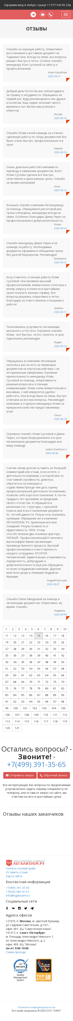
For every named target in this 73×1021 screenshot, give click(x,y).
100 (15, 708)
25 (54, 642)
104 (53, 708)
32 (46, 649)
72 (46, 682)
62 (30, 675)
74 (62, 682)
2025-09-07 (53, 584)
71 (38, 682)
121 (17, 728)
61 (22, 675)
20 (14, 642)
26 (62, 642)
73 (54, 682)
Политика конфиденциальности (36, 1007)
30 (30, 649)
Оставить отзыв (17, 872)
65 (54, 675)
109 (36, 715)
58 (62, 668)
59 (6, 675)
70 (30, 682)
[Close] (70, 5)
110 (45, 715)
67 (6, 682)
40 (46, 655)
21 (22, 642)
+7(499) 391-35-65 (36, 764)
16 (46, 635)
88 (46, 695)
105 (63, 708)
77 (22, 688)
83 (6, 695)
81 (54, 688)
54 (30, 668)
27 (6, 649)
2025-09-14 (60, 228)
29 (22, 649)
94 (30, 701)
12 (14, 635)
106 (7, 715)
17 (54, 635)
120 (7, 728)
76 (14, 688)
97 (54, 701)
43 (6, 662)
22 (30, 642)
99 (6, 708)
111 (55, 715)
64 (46, 675)
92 (14, 701)
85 (22, 695)
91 (6, 701)
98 (62, 701)
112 (64, 715)
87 (38, 695)
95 (38, 701)
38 (30, 655)
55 (38, 668)
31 (38, 649)
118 (55, 721)
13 (22, 635)
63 (38, 675)
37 (22, 655)
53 (22, 668)
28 (14, 649)
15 (38, 635)
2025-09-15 (60, 190)
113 (7, 721)
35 (6, 655)
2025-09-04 (60, 614)
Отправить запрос (20, 775)
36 (14, 655)
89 (54, 695)
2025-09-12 (60, 262)
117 (45, 721)
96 (46, 701)
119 (64, 721)
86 (30, 695)
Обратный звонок (53, 775)
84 (14, 695)
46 (30, 662)
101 (25, 708)
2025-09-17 (54, 76)
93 (22, 701)
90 (62, 695)
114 (17, 721)
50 (62, 662)
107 (17, 715)
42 (62, 655)
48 (46, 662)
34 (62, 649)
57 (54, 668)
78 (30, 688)
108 (26, 715)
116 (36, 721)
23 (38, 642)
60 (14, 675)
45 (22, 662)
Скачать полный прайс (21, 868)
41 (54, 655)
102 (34, 708)
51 (6, 668)
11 (6, 635)
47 (38, 662)
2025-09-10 (60, 346)
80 (46, 688)
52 (14, 668)
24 (46, 642)
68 (14, 682)
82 (62, 688)
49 (54, 662)
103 (44, 708)
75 (6, 688)
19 (6, 642)
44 (14, 662)
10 (64, 629)
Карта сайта (14, 876)
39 (38, 655)
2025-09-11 (60, 312)
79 (38, 688)
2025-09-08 (52, 453)
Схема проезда (16, 952)
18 (62, 635)
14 (30, 635)
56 (46, 668)
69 (22, 682)
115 (26, 721)
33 (54, 649)
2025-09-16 (60, 118)
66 (62, 675)
